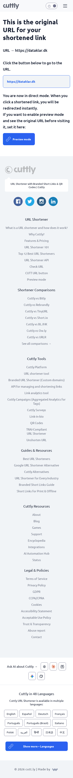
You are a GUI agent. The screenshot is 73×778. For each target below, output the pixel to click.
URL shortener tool (36, 373)
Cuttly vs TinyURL (36, 311)
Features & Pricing (37, 240)
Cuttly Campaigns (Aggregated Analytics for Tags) (36, 401)
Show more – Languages (38, 746)
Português (13, 723)
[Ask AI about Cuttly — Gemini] (32, 676)
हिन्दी (36, 732)
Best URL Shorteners (36, 459)
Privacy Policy (37, 585)
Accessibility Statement (36, 611)
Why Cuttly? (36, 234)
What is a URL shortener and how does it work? (37, 227)
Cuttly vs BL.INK (36, 324)
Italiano (59, 723)
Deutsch (43, 714)
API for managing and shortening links (36, 386)
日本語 (49, 732)
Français (60, 714)
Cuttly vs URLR (36, 337)
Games (36, 527)
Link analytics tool (36, 393)
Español (27, 714)
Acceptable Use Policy (36, 617)
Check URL (36, 266)
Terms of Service (36, 578)
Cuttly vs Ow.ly (36, 330)
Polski (10, 732)
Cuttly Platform (36, 367)
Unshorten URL (36, 440)
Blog (36, 521)
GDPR (36, 591)
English (11, 714)
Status (36, 560)
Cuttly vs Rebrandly (36, 304)
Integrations (36, 547)
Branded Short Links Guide (36, 484)
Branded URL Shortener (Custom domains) (36, 380)
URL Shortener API (36, 260)
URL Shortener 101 (36, 247)
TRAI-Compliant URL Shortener (36, 431)
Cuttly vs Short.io (36, 317)
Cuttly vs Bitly (36, 298)
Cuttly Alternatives (36, 471)
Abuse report (36, 630)
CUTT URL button (36, 273)
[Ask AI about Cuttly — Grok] (41, 676)
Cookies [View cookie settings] (36, 604)
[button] (64, 6)
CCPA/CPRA (36, 598)
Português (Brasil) (37, 723)
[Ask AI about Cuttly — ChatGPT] (44, 666)
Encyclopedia (36, 540)
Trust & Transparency (36, 624)
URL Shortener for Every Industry (36, 478)
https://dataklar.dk (21, 81)
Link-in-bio (37, 416)
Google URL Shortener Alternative (36, 465)
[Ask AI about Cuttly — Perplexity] (62, 666)
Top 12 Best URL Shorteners (36, 253)
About (36, 514)
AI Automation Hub (36, 553)
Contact (36, 637)
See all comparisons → (36, 343)
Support (36, 534)
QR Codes (36, 423)
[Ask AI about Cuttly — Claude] (53, 666)
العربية (23, 732)
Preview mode (22, 139)
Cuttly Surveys (36, 410)
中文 (62, 732)
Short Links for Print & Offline (36, 491)
